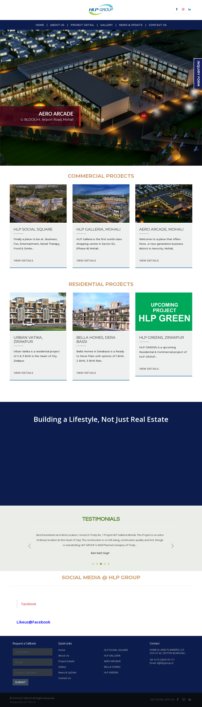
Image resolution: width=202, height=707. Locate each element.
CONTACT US (158, 24)
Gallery (62, 666)
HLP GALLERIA (112, 655)
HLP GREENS (111, 672)
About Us (63, 655)
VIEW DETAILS (23, 260)
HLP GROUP (29, 702)
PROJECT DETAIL (82, 24)
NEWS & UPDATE (131, 24)
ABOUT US (57, 24)
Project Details (66, 661)
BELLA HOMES (112, 666)
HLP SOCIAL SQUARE (116, 650)
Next (172, 546)
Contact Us (64, 678)
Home (61, 650)
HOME (40, 24)
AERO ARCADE (112, 661)
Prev (30, 546)
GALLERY (106, 24)
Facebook (28, 604)
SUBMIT (20, 682)
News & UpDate (67, 672)
